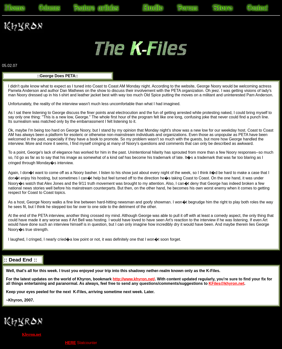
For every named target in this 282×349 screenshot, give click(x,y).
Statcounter (87, 343)
